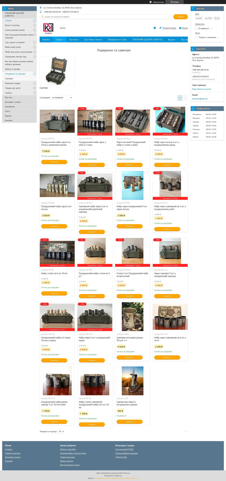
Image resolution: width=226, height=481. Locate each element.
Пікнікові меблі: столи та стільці (73, 453)
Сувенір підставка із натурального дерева (127, 403)
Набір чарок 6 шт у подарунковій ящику (94, 339)
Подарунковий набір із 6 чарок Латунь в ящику (55, 339)
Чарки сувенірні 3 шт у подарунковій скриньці (165, 274)
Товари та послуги (12, 453)
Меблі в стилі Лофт (68, 449)
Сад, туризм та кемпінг (15, 42)
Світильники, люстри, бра (15, 56)
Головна (46, 39)
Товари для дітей (12, 88)
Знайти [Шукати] (180, 17)
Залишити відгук (169, 28)
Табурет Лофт (121, 457)
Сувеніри (9, 78)
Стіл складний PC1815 (124, 449)
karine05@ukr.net (199, 98)
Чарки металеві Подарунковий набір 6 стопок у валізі (131, 143)
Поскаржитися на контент (104, 478)
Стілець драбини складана (126, 453)
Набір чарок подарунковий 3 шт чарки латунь (132, 207)
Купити (54, 161)
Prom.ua (126, 473)
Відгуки (8, 116)
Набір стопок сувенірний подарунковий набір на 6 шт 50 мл (94, 404)
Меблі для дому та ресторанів (18, 52)
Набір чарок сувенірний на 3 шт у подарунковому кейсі (170, 207)
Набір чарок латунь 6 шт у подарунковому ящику (166, 143)
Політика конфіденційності (127, 478)
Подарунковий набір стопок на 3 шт (94, 274)
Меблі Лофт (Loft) (13, 47)
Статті (7, 111)
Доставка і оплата (13, 102)
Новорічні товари (12, 83)
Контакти (9, 120)
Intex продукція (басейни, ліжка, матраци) (19, 36)
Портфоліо (10, 106)
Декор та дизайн (12, 69)
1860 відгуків (158, 2)
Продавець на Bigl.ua (113, 476)
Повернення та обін (117, 39)
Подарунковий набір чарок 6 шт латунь (56, 207)
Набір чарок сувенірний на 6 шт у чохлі (170, 339)
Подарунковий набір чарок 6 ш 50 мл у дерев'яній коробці (56, 143)
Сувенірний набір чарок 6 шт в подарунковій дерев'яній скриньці (93, 209)
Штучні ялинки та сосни (70, 465)
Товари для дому (67, 457)
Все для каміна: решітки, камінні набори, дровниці (19, 63)
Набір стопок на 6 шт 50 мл (54, 273)
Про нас (8, 97)
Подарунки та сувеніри (15, 73)
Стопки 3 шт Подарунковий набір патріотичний (132, 274)
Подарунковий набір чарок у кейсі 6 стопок (92, 143)
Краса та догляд (12, 25)
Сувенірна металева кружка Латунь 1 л (130, 339)
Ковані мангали (66, 461)
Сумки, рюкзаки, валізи (15, 30)
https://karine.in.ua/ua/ (201, 89)
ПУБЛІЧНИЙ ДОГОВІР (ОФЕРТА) (14, 14)
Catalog (8, 92)
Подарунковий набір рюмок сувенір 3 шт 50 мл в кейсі (54, 403)
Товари (8, 20)
